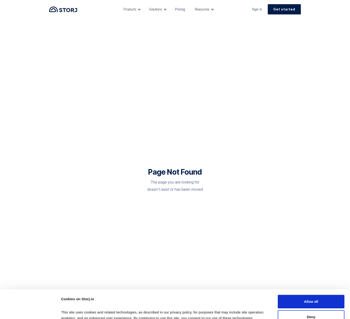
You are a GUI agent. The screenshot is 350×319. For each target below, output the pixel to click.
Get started (284, 9)
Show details (72, 310)
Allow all (311, 275)
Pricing (180, 9)
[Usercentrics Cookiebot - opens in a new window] (30, 309)
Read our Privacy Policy (81, 297)
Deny (311, 290)
